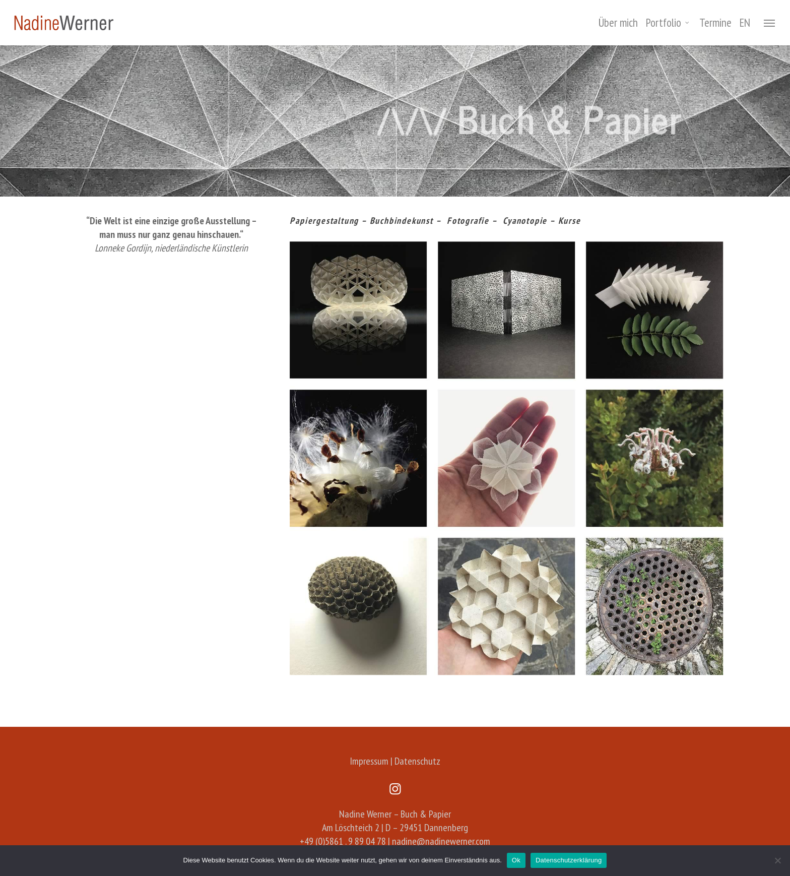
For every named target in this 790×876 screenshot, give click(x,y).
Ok (516, 860)
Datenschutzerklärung (569, 860)
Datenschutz (417, 761)
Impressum (369, 761)
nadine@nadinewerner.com (441, 841)
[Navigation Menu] (770, 23)
